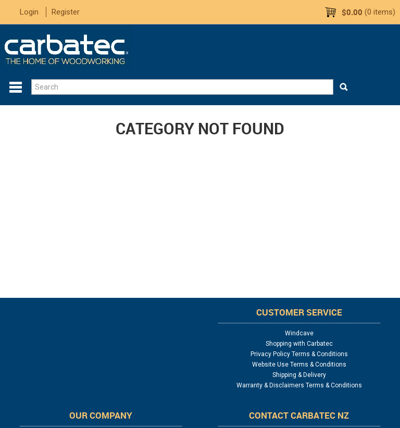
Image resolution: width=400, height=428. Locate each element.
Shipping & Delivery (299, 375)
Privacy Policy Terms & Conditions (299, 354)
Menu (15, 87)
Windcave (299, 333)
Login (29, 12)
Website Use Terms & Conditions (299, 364)
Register (66, 12)
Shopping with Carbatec (299, 343)
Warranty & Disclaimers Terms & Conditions (299, 385)
